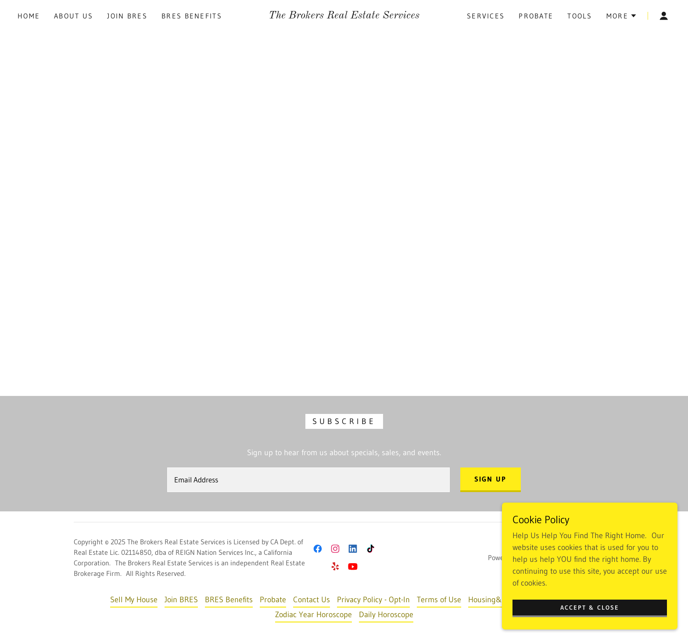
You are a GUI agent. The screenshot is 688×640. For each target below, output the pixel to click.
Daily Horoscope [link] (386, 614)
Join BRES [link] (127, 15)
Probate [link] (536, 15)
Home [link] (29, 15)
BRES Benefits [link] (191, 15)
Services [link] (486, 15)
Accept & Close (589, 607)
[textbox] (308, 479)
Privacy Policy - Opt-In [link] (373, 599)
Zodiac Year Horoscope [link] (313, 614)
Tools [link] (579, 15)
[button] (621, 16)
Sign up (490, 479)
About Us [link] (73, 15)
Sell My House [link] (134, 599)
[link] (344, 16)
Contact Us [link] (311, 599)
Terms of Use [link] (439, 599)
